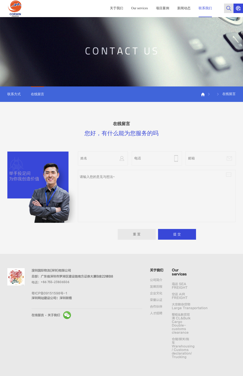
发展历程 (156, 286)
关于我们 (116, 8)
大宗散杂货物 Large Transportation (182, 306)
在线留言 (37, 94)
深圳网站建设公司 (44, 298)
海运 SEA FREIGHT (179, 285)
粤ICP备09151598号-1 (49, 293)
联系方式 (14, 94)
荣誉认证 (156, 300)
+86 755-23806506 (55, 282)
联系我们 (205, 8)
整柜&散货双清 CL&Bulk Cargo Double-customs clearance (181, 323)
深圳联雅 (66, 298)
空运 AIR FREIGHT (179, 296)
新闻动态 (184, 8)
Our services (139, 8)
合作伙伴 (156, 306)
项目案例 (162, 8)
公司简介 (156, 280)
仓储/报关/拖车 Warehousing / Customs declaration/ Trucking (182, 348)
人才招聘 (156, 313)
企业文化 (156, 293)
